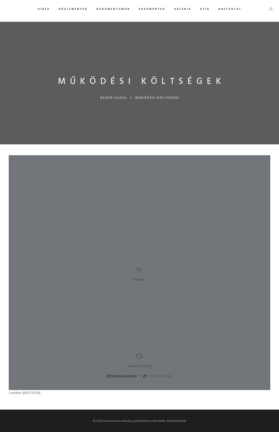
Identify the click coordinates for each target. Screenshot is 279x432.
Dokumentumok (113, 9)
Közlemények (73, 9)
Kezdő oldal (113, 97)
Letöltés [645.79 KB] (25, 393)
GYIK (205, 9)
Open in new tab (157, 376)
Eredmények (152, 9)
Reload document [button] (121, 376)
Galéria (182, 9)
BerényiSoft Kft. (177, 420)
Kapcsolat (230, 9)
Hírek (44, 9)
